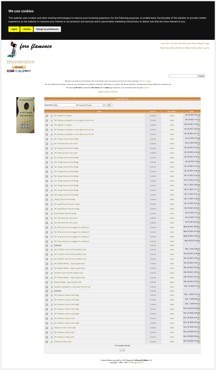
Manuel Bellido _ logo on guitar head (67, 282)
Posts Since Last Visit (169, 43)
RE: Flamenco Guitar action (64, 318)
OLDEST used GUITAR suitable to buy (68, 273)
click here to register (145, 81)
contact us (146, 87)
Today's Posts (164, 48)
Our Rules (186, 48)
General (153, 120)
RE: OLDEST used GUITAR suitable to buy (70, 250)
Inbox (173, 48)
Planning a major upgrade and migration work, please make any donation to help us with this (21, 62)
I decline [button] (27, 29)
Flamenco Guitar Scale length (65, 328)
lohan (172, 116)
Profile (178, 48)
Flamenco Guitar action (62, 342)
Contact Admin (196, 48)
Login (207, 43)
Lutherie (153, 116)
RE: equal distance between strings (67, 204)
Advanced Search (184, 43)
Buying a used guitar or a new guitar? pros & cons (72, 287)
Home (194, 43)
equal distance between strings (65, 213)
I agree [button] (14, 29)
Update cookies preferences (108, 92)
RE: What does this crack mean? (66, 144)
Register (201, 43)
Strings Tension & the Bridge (64, 199)
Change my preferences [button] (47, 29)
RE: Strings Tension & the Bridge (66, 139)
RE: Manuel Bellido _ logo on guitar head (69, 263)
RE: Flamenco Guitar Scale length (66, 295)
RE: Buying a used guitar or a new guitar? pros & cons (74, 120)
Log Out (206, 48)
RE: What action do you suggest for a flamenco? (71, 227)
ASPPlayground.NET (136, 362)
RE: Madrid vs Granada (62, 116)
